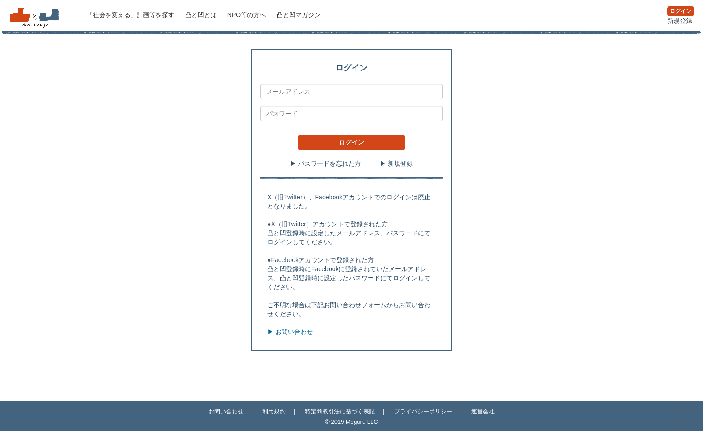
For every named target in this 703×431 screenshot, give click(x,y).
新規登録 (679, 20)
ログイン (680, 11)
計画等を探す (131, 14)
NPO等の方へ (247, 14)
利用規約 (274, 411)
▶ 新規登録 (396, 163)
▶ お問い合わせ (290, 331)
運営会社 (483, 411)
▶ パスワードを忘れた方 (325, 163)
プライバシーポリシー (423, 411)
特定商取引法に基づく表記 (340, 411)
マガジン (299, 14)
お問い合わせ (225, 411)
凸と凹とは (201, 14)
